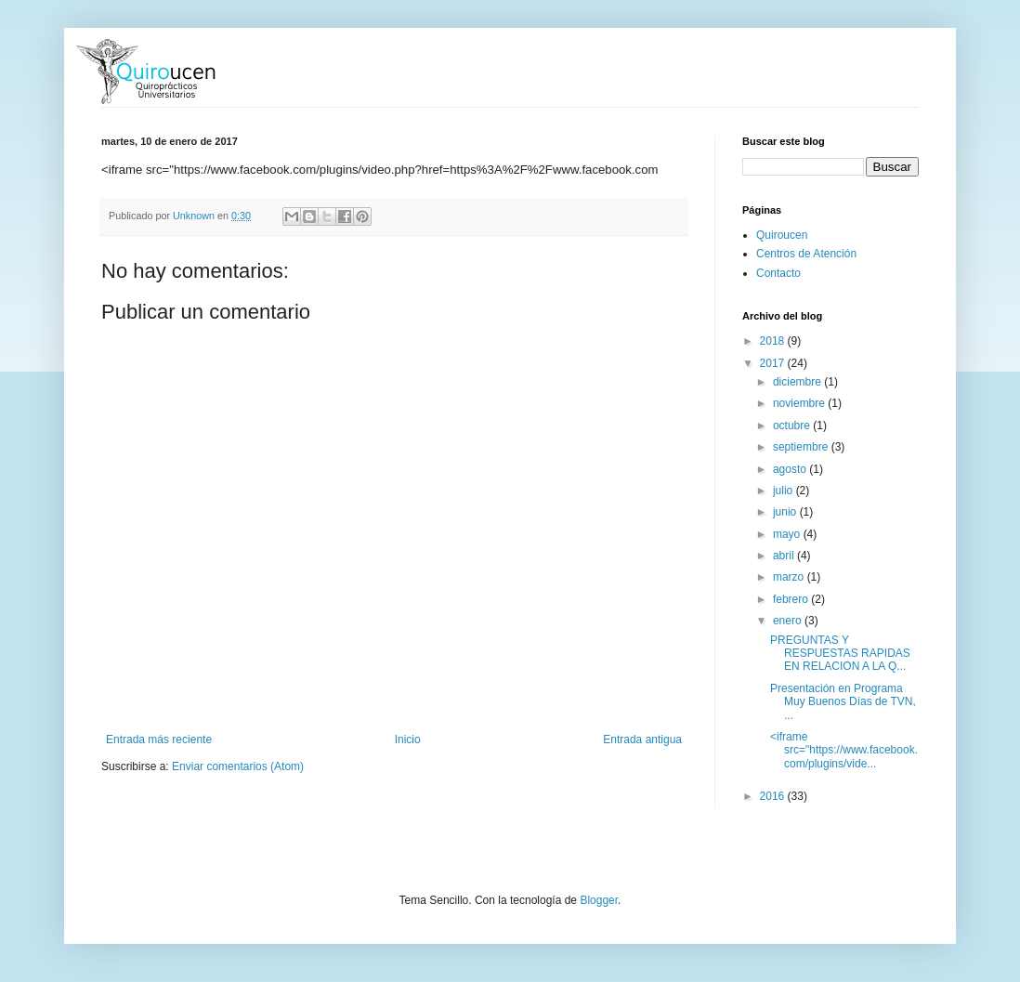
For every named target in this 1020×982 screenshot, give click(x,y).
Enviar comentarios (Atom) (238, 766)
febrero (792, 599)
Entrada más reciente (159, 739)
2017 (774, 363)
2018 (774, 340)
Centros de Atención (806, 253)
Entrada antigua (642, 739)
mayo (788, 534)
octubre (793, 425)
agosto (791, 469)
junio (786, 511)
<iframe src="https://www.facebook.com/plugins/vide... (844, 750)
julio (784, 490)
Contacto (778, 273)
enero (788, 620)
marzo (790, 576)
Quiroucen (781, 235)
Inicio (408, 739)
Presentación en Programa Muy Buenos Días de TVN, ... (843, 702)
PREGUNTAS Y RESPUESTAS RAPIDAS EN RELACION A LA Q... (840, 654)
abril (785, 555)
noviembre (800, 403)
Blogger (599, 900)
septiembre (802, 446)
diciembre (798, 381)
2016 (774, 796)
